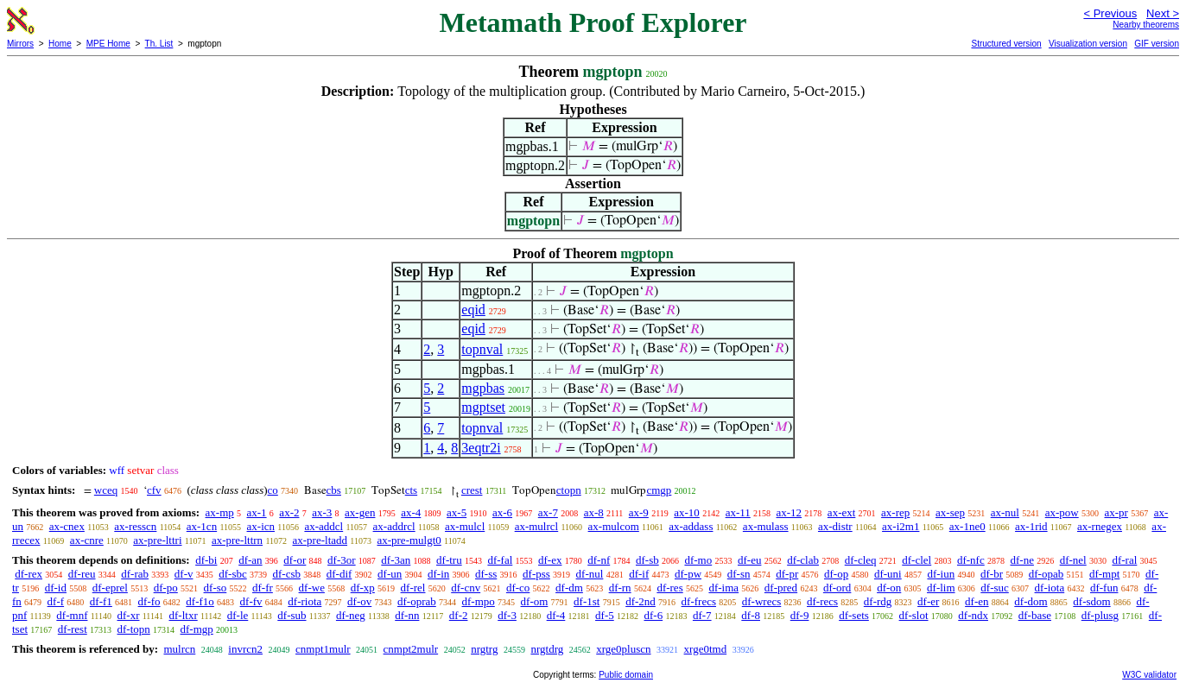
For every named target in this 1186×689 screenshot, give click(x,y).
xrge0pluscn (623, 648)
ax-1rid (1031, 526)
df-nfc (971, 559)
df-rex (28, 573)
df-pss (536, 573)
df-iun (941, 573)
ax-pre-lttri (157, 540)
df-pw (688, 573)
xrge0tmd (705, 648)
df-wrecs (761, 601)
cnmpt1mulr (323, 648)
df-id (56, 587)
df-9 (799, 615)
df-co (518, 587)
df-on (889, 587)
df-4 (556, 615)
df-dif (339, 573)
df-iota (1050, 587)
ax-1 (257, 512)
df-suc (994, 587)
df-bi (206, 559)
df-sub (291, 615)
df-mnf (71, 615)
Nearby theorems (1146, 24)
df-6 (653, 615)
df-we (312, 587)
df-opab (1046, 573)
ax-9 (639, 512)
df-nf (598, 559)
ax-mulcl (465, 526)
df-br (991, 573)
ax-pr (1115, 512)
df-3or (341, 559)
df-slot (914, 615)
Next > (1162, 13)
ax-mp (220, 512)
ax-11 (738, 512)
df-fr (262, 587)
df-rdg (878, 601)
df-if (639, 573)
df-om (535, 601)
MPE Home (108, 43)
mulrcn (179, 648)
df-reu (82, 573)
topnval (482, 349)
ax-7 (548, 512)
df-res (669, 587)
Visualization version (1088, 43)
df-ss (486, 573)
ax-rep (895, 512)
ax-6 (502, 512)
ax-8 (594, 512)
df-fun (1104, 587)
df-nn (407, 615)
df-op (836, 573)
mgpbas (482, 388)
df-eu (749, 559)
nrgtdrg (546, 648)
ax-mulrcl (537, 526)
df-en (976, 601)
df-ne (1021, 559)
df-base (1034, 615)
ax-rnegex (1099, 526)
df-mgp (197, 629)
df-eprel (110, 587)
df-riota (304, 601)
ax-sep (950, 512)
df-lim (941, 587)
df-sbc (233, 573)
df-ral (1124, 559)
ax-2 (289, 512)
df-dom (1030, 601)
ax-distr (835, 526)
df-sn (739, 573)
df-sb (647, 559)
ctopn (568, 490)
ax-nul (1005, 512)
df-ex (549, 559)
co (273, 490)
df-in (438, 573)
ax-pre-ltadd (320, 540)
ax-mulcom (613, 526)
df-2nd (640, 601)
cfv (154, 490)
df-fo (149, 601)
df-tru (449, 559)
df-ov (359, 601)
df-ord (837, 587)
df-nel (1073, 559)
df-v (183, 573)
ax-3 (322, 512)
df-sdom (1091, 601)
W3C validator (1149, 675)
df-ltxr (183, 615)
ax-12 (789, 512)
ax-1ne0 (967, 526)
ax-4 (411, 512)
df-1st (586, 601)
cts (411, 490)
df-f (56, 601)
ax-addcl (323, 526)
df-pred (780, 587)
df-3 (507, 615)
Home (60, 43)
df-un (389, 573)
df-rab (135, 573)
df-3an (395, 559)
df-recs (822, 601)
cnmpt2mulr (411, 648)
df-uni (888, 573)
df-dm (569, 587)
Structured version (1006, 43)
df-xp (363, 587)
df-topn (133, 629)
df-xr (128, 615)
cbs (334, 490)
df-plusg (1100, 615)
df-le (238, 615)
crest (472, 490)
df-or (294, 559)
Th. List (159, 43)
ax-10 (687, 512)
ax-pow (1062, 512)
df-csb (286, 573)
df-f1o (200, 601)
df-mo (698, 559)
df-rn (620, 587)
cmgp (658, 490)
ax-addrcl (394, 526)
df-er (928, 601)
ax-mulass (766, 526)
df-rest (72, 629)
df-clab (803, 559)
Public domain (626, 675)
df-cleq (861, 559)
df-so (215, 587)
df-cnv (465, 587)
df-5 (604, 615)
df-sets (854, 615)
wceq (105, 490)
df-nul (590, 573)
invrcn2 (245, 648)
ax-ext (841, 512)
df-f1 (101, 601)
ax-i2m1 (900, 526)
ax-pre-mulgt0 (409, 540)
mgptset (483, 407)
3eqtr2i (480, 447)
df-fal (499, 559)
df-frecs (699, 601)
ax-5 (456, 512)
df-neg (350, 615)
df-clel (916, 559)
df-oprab (416, 601)
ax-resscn (135, 526)
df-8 (750, 615)
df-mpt (1104, 573)
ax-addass (691, 526)
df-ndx (973, 615)
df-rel (413, 587)
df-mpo (478, 601)
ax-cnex (67, 526)
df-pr (787, 573)
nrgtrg (484, 648)
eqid (473, 309)
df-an (250, 559)
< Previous (1110, 13)
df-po (166, 587)
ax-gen (360, 512)
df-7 (702, 615)
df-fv (251, 601)
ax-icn (261, 526)
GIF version (1156, 43)
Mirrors (20, 43)
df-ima (723, 587)
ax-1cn (202, 526)
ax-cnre (87, 540)
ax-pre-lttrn (237, 540)
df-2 (458, 615)
